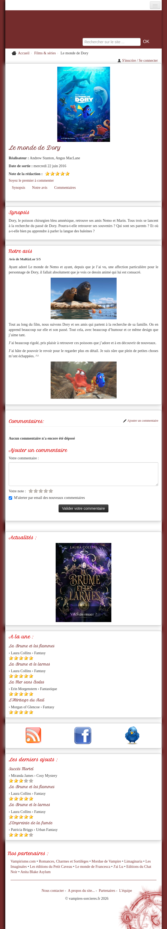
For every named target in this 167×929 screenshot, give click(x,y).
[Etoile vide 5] (51, 491)
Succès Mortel (21, 769)
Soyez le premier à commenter (31, 180)
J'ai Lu (118, 867)
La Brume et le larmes (29, 664)
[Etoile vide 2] (36, 491)
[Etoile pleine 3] (57, 173)
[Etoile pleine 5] (67, 173)
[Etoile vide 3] (41, 491)
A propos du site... (81, 891)
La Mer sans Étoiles (26, 682)
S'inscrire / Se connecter (137, 60)
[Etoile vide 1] (30, 491)
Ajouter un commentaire (140, 420)
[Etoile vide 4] (46, 491)
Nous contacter (53, 891)
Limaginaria (133, 861)
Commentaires (65, 188)
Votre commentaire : (24, 458)
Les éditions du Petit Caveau (51, 867)
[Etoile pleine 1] (47, 173)
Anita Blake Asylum (36, 872)
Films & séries (45, 53)
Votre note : (17, 491)
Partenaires (107, 891)
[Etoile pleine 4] (62, 173)
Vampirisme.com (23, 861)
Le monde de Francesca (92, 867)
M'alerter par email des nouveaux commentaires (47, 498)
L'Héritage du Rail (26, 700)
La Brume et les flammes (32, 646)
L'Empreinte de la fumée (31, 823)
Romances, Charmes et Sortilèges (63, 861)
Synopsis (18, 188)
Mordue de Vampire (106, 861)
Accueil (24, 53)
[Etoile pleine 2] (52, 173)
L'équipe (125, 891)
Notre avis (39, 188)
